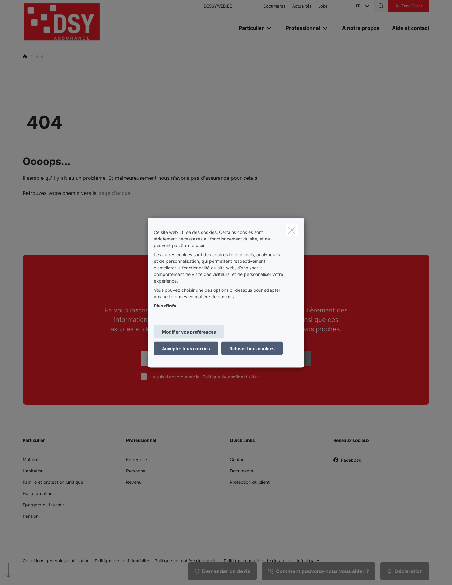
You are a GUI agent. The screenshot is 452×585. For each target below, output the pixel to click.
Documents (274, 6)
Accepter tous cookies (186, 348)
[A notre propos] (361, 27)
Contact (238, 459)
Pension (31, 516)
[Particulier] (249, 27)
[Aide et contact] (407, 27)
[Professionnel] (301, 27)
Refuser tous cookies (252, 348)
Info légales (308, 561)
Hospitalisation (37, 493)
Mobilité (31, 459)
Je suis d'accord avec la (206, 376)
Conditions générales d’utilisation (56, 561)
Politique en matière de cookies (186, 561)
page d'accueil (115, 193)
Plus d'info (165, 305)
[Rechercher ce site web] (381, 6)
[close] (292, 230)
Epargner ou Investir (43, 504)
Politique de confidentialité (229, 376)
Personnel (136, 470)
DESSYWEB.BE (218, 6)
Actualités (302, 6)
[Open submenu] (269, 28)
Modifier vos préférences (189, 331)
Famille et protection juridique (53, 482)
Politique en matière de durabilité (257, 561)
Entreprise (136, 459)
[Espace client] (409, 6)
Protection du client (250, 482)
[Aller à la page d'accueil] (85, 22)
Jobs (323, 6)
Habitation (33, 470)
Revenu (134, 482)
